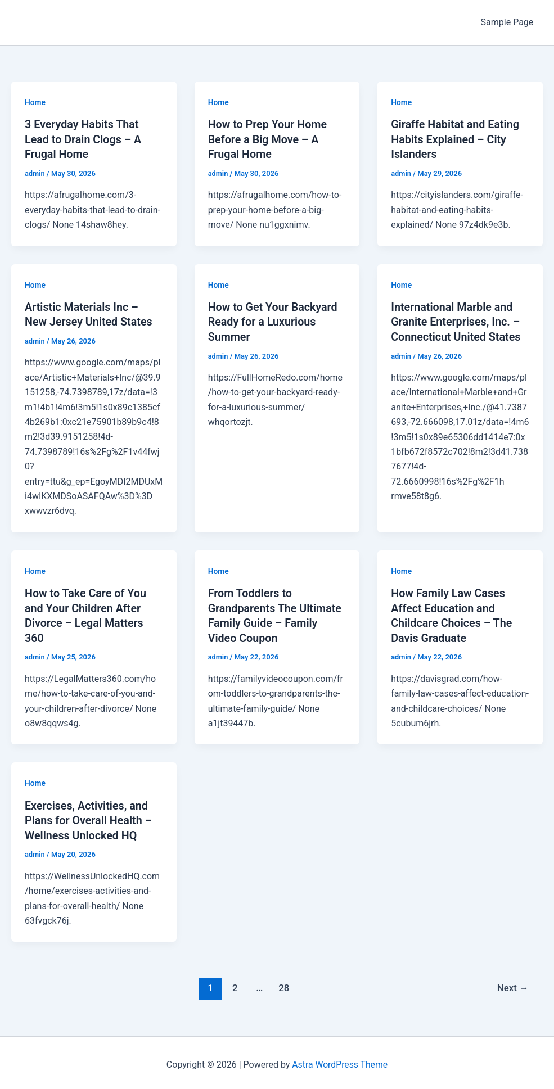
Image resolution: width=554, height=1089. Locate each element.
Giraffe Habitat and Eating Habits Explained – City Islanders (456, 139)
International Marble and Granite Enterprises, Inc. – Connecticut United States (457, 320)
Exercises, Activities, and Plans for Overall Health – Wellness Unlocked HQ (89, 817)
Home (35, 102)
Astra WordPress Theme (339, 1060)
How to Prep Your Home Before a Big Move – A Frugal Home (268, 139)
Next (513, 983)
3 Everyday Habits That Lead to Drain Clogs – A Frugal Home (84, 139)
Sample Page (507, 22)
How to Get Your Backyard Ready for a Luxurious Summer (274, 320)
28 (283, 983)
